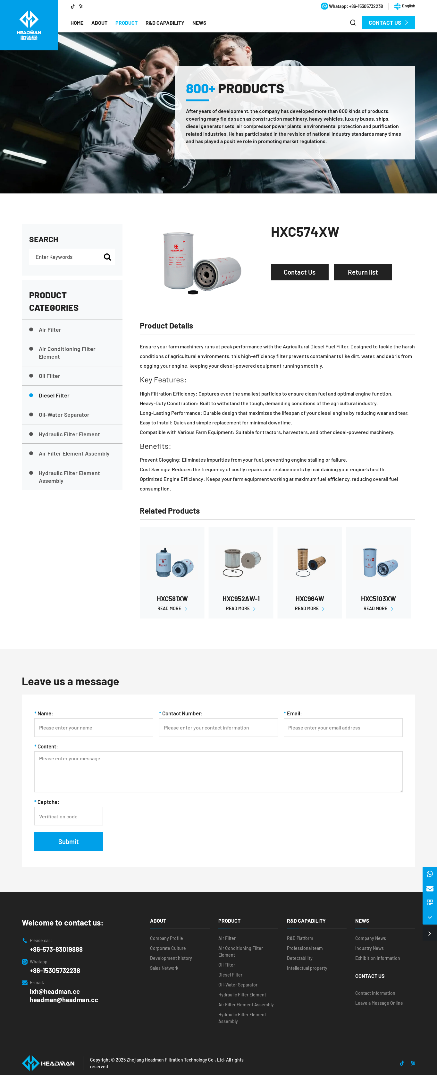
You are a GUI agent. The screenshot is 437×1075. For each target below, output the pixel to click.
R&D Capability (165, 23)
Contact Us (388, 22)
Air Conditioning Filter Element (62, 352)
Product (126, 23)
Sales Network (164, 968)
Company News (370, 938)
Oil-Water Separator (59, 414)
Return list (363, 272)
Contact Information (375, 993)
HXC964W (310, 598)
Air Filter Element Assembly (69, 453)
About (99, 23)
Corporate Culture (168, 948)
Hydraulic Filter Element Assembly (64, 476)
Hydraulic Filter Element (64, 434)
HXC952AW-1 (241, 598)
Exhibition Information (377, 958)
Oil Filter (44, 375)
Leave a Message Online (379, 1003)
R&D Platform (300, 938)
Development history (171, 958)
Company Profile (166, 938)
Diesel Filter (49, 395)
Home (77, 23)
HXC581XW (172, 598)
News (199, 23)
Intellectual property (307, 968)
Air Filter (45, 329)
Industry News (369, 948)
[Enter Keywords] (72, 257)
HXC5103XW (378, 598)
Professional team (305, 948)
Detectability (300, 958)
